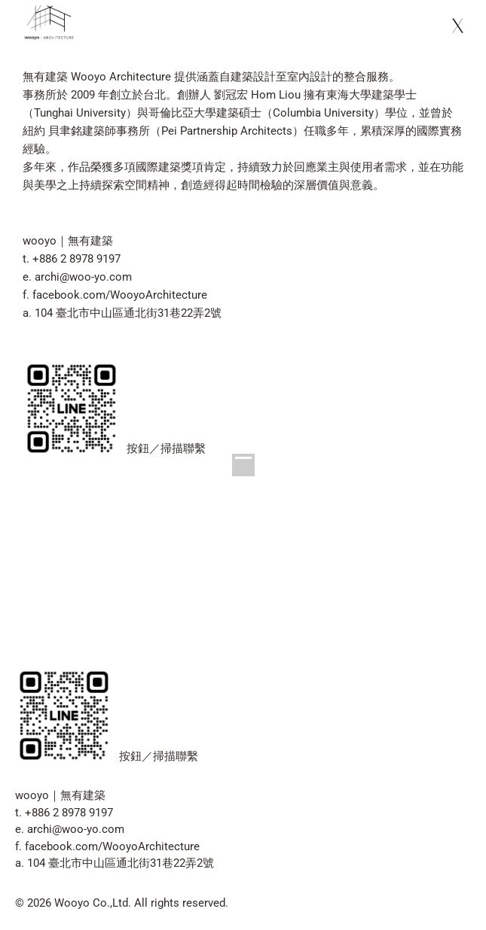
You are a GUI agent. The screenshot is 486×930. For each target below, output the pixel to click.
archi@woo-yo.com (83, 277)
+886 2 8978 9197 (76, 259)
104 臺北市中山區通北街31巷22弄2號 (128, 313)
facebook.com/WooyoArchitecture (119, 295)
